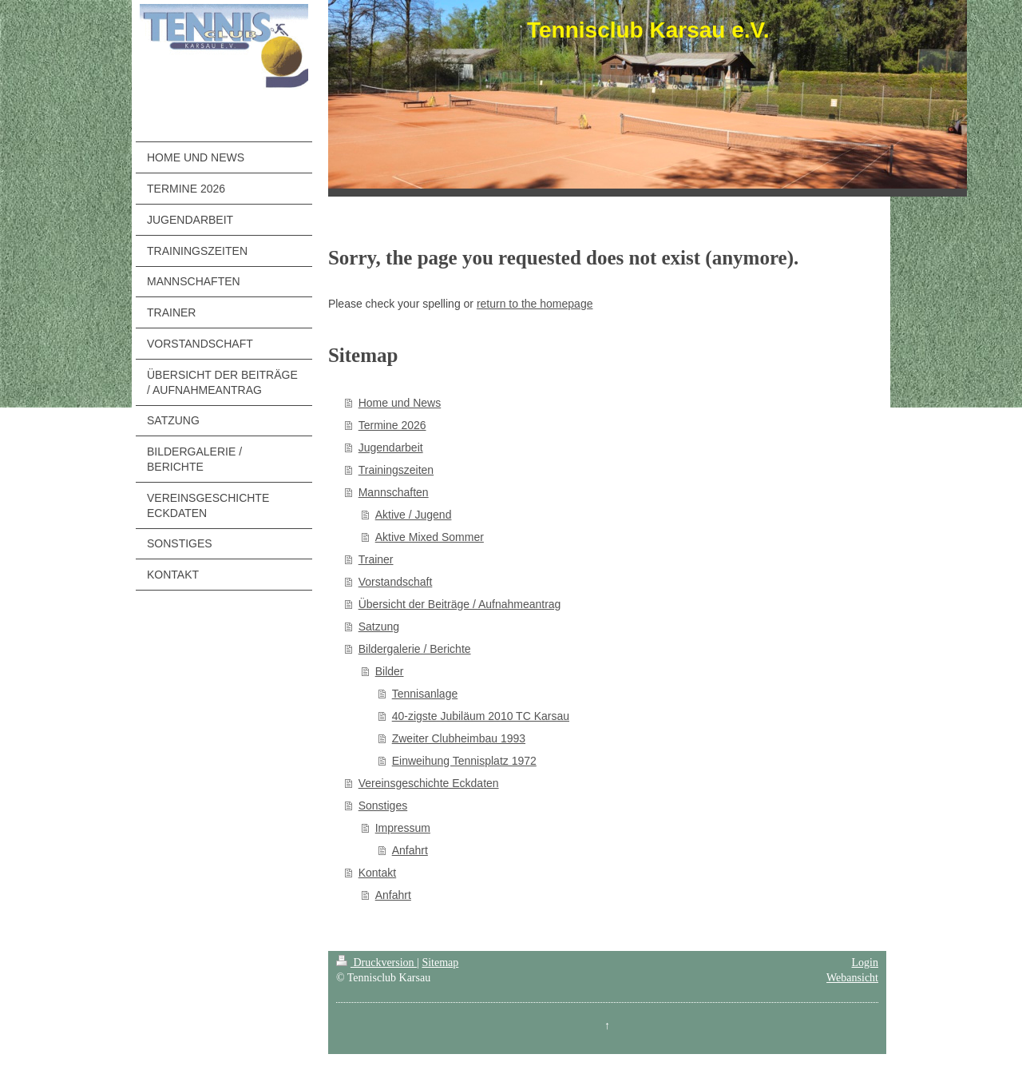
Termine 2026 (392, 425)
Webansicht (852, 978)
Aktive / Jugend (413, 514)
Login (865, 963)
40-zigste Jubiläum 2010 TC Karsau (480, 716)
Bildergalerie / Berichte (414, 648)
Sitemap (440, 963)
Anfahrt (410, 850)
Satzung (378, 626)
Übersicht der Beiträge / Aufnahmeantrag (459, 604)
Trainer (376, 559)
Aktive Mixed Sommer (429, 537)
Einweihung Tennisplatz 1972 (464, 760)
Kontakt (377, 872)
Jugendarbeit (390, 447)
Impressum (402, 827)
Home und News (400, 402)
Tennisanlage (425, 693)
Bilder (389, 671)
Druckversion (376, 963)
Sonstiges (382, 805)
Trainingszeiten (396, 469)
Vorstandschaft (395, 581)
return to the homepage (535, 303)
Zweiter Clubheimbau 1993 (458, 738)
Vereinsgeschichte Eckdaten (428, 783)
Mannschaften (393, 492)
